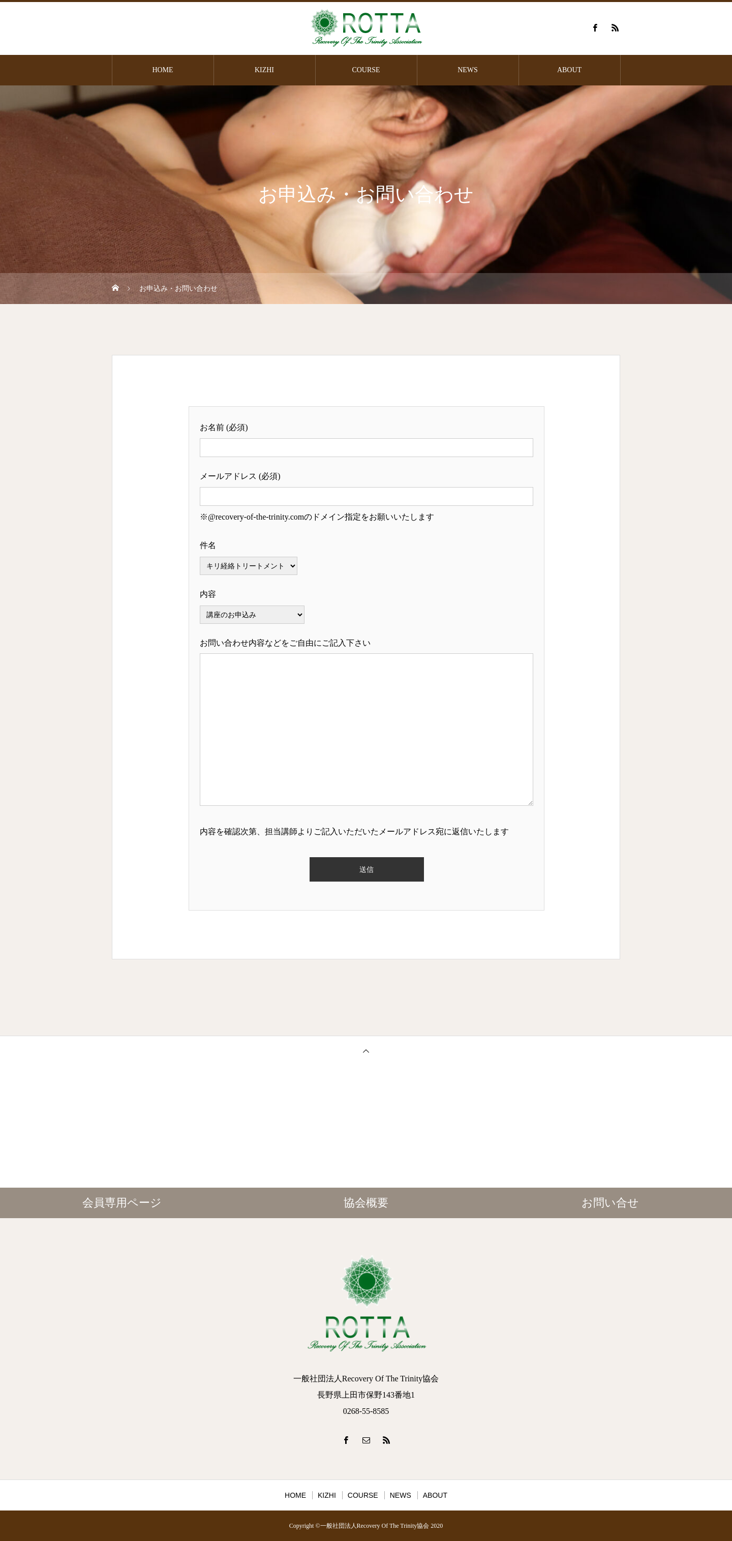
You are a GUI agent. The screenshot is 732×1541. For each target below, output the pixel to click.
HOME (162, 70)
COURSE (366, 70)
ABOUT (569, 70)
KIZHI (264, 70)
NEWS (468, 70)
